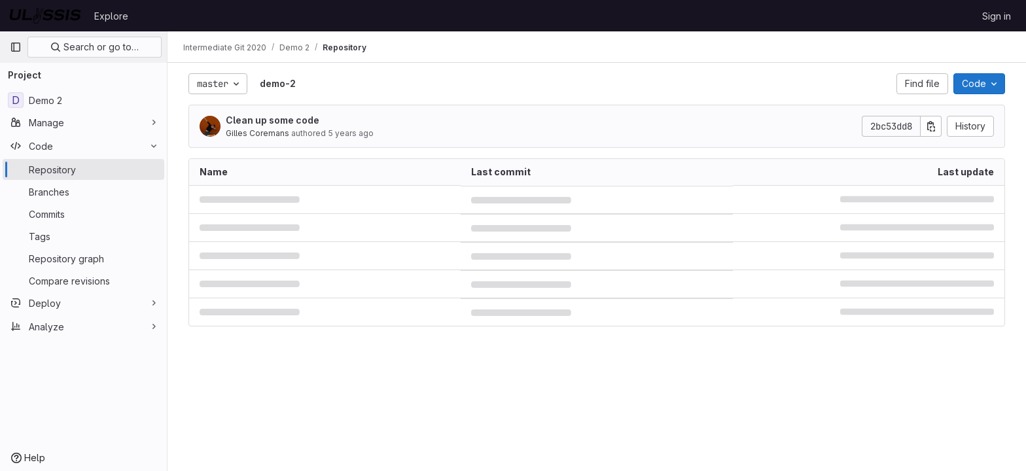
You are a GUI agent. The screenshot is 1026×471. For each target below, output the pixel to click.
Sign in (996, 16)
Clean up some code (272, 120)
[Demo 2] (83, 100)
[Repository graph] (83, 258)
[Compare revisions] (83, 280)
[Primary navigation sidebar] (15, 47)
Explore (111, 16)
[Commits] (83, 213)
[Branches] (83, 191)
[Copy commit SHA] (931, 126)
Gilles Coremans (257, 133)
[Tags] (83, 236)
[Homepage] (45, 15)
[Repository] (83, 169)
